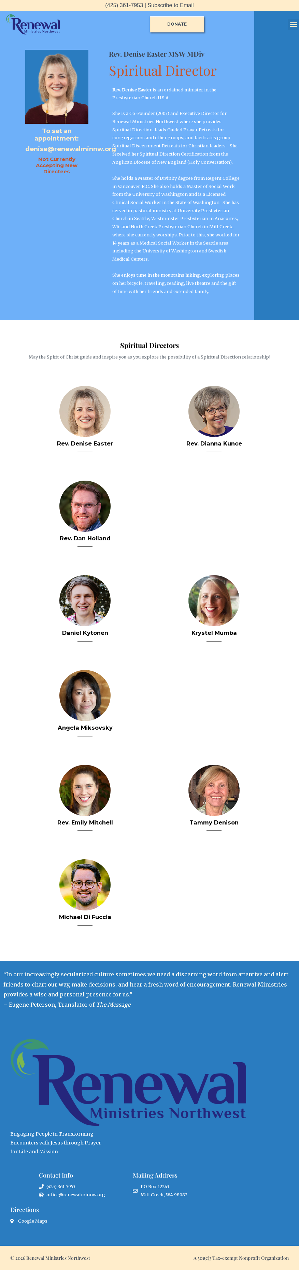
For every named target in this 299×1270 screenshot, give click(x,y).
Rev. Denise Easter (85, 443)
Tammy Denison (214, 822)
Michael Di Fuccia (85, 917)
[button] (293, 24)
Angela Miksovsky (85, 727)
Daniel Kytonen (85, 632)
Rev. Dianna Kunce (214, 443)
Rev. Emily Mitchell (85, 822)
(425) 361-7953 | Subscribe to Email (149, 5)
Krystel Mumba (214, 632)
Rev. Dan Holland (85, 538)
